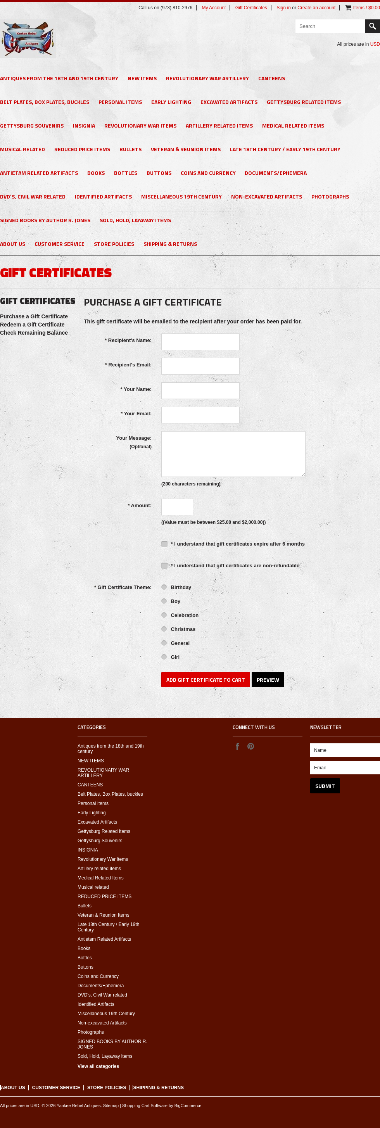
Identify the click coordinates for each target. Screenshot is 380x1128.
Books (96, 173)
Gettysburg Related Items (304, 102)
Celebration (180, 615)
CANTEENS (271, 78)
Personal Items (120, 102)
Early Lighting (171, 102)
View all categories (98, 1066)
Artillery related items (219, 125)
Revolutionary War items (140, 125)
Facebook (237, 746)
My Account (214, 7)
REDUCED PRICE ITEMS (82, 149)
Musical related (22, 149)
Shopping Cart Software (145, 1105)
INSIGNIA (84, 125)
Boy (170, 601)
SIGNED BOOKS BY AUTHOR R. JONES (45, 220)
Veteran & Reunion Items (186, 149)
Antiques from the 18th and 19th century (59, 78)
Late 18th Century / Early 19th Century (285, 149)
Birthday (176, 587)
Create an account (316, 7)
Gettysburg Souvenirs (32, 125)
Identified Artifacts (103, 196)
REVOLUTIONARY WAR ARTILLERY (207, 78)
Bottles (125, 173)
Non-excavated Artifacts (266, 196)
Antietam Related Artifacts (39, 173)
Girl (170, 657)
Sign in (283, 7)
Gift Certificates (251, 7)
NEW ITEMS (142, 78)
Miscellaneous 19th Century (181, 196)
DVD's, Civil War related (33, 196)
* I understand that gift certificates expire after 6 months (233, 544)
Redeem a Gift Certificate (32, 324)
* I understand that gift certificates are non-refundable (230, 565)
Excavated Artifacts (228, 102)
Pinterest (250, 746)
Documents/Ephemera (276, 173)
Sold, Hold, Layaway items (135, 220)
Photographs (330, 196)
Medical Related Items (293, 125)
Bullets (130, 149)
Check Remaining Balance (34, 333)
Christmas (178, 629)
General (175, 643)
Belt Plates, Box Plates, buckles (44, 102)
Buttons (159, 173)
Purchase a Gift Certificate (34, 316)
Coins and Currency (208, 173)
